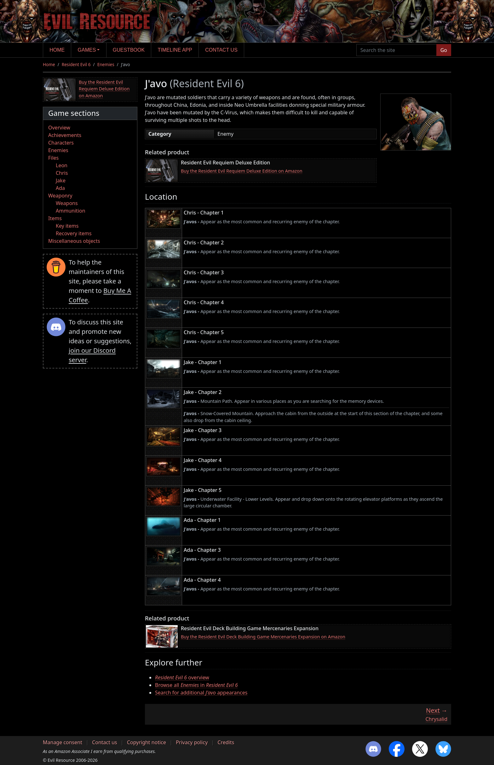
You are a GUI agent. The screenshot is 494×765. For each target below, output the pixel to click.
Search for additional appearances (201, 692)
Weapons (67, 203)
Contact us (221, 50)
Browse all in (196, 685)
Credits (225, 742)
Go (443, 50)
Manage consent (62, 742)
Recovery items (74, 233)
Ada (60, 188)
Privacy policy (192, 742)
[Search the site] (396, 50)
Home (57, 50)
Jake (61, 180)
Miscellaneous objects (74, 240)
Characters (61, 142)
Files (53, 157)
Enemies (105, 64)
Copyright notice (146, 742)
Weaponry (60, 195)
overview (182, 677)
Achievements (64, 135)
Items (55, 218)
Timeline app (175, 50)
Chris (62, 172)
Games (87, 50)
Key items (67, 225)
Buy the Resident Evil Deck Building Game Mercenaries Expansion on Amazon (263, 637)
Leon (61, 165)
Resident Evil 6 (76, 64)
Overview (59, 127)
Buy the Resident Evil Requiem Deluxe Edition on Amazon (104, 89)
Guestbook (129, 50)
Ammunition (70, 210)
